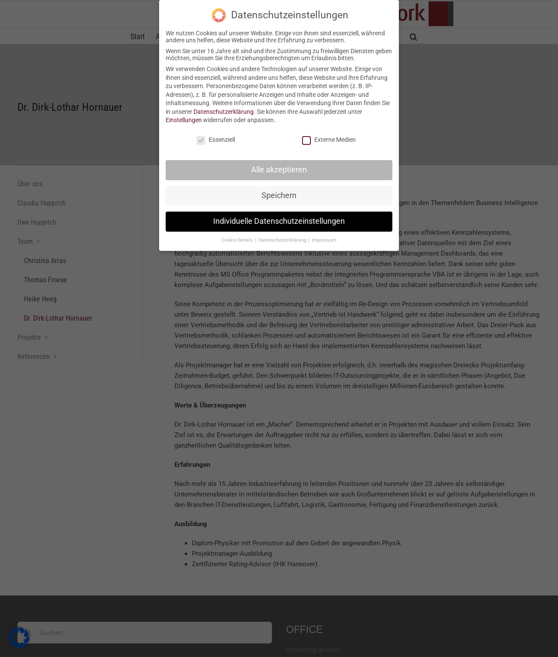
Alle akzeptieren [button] (279, 169)
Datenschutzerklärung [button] (283, 240)
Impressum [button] (324, 240)
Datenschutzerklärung (224, 111)
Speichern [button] (279, 195)
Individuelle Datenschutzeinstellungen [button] (279, 221)
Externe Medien (329, 139)
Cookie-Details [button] (237, 240)
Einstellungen (184, 119)
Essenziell (216, 139)
